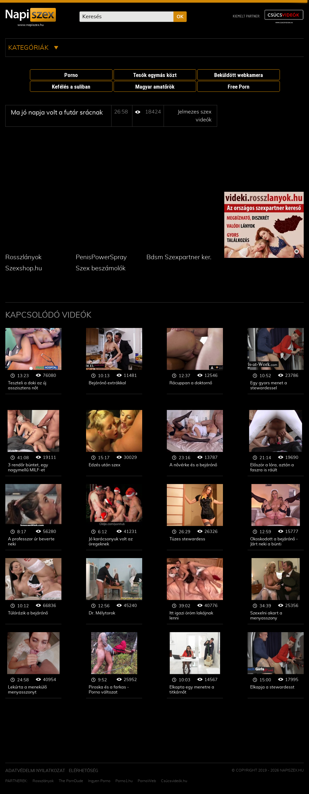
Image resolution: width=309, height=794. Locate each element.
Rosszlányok (23, 257)
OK (180, 17)
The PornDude (71, 781)
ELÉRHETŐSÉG (83, 771)
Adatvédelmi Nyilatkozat (35, 771)
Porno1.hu (124, 781)
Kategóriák (33, 48)
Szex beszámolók (101, 268)
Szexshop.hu (23, 268)
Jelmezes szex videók (33, 361)
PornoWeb (147, 781)
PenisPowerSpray (101, 257)
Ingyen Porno (99, 781)
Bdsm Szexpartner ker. (178, 257)
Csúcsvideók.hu (174, 781)
